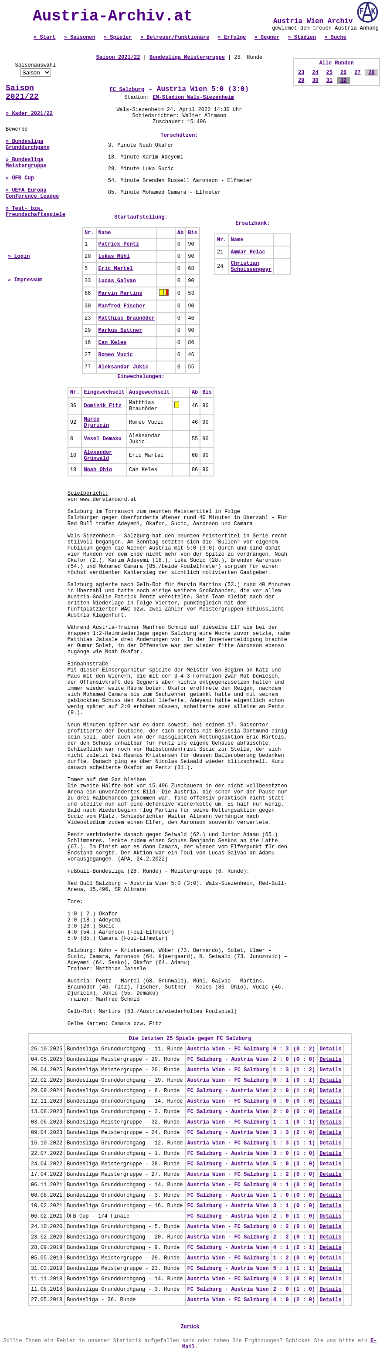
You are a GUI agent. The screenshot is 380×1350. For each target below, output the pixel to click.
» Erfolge (232, 37)
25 (329, 73)
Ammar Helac (248, 252)
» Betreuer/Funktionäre (174, 37)
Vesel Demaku (102, 439)
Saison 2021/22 (22, 92)
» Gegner (267, 37)
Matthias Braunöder (126, 318)
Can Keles (112, 343)
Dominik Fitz (102, 406)
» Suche (335, 37)
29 (301, 81)
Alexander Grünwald (98, 455)
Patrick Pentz (118, 244)
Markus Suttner (120, 330)
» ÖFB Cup (20, 178)
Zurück (189, 1327)
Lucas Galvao (117, 281)
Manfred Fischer (122, 306)
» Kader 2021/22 (29, 114)
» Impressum (25, 280)
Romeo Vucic (115, 355)
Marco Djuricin (96, 422)
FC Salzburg (127, 90)
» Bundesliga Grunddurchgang (28, 144)
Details (330, 1049)
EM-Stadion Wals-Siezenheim (193, 97)
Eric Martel (115, 269)
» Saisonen (79, 37)
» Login (19, 256)
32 (343, 81)
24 (315, 73)
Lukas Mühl (114, 256)
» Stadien (302, 37)
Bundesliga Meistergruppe (187, 57)
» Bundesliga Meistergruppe (26, 163)
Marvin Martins (120, 293)
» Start (44, 37)
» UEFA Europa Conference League (32, 193)
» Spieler (118, 37)
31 (329, 81)
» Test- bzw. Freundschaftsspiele (35, 212)
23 (301, 73)
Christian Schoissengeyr (251, 266)
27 (357, 73)
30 (315, 81)
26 (343, 73)
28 (372, 73)
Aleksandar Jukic (123, 367)
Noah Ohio (98, 470)
